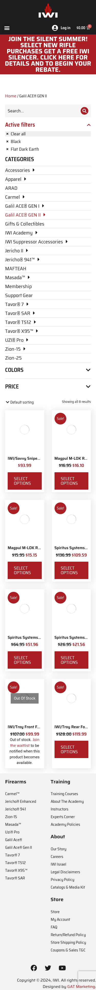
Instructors (59, 809)
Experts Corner (63, 817)
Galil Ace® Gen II (18, 847)
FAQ (54, 927)
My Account (60, 919)
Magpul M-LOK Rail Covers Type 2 (38, 548)
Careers (57, 856)
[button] (7, 27)
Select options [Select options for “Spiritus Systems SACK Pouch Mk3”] (22, 660)
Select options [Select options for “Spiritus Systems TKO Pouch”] (69, 660)
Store (55, 912)
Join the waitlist (24, 743)
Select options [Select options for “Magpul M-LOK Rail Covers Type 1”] (69, 481)
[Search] (84, 111)
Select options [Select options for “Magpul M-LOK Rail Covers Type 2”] (22, 570)
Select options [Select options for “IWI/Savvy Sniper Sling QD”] (22, 481)
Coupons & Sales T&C (68, 950)
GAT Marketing (81, 986)
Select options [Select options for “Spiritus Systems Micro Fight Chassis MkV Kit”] (69, 570)
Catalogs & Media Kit (68, 887)
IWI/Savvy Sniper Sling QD (31, 458)
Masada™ (13, 824)
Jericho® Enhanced (20, 801)
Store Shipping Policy (68, 942)
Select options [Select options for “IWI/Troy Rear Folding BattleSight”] (69, 749)
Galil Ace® (13, 839)
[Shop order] (27, 402)
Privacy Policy (62, 879)
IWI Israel (58, 864)
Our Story (58, 849)
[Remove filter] (48, 133)
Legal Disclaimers (65, 872)
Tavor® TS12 (15, 862)
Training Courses (64, 794)
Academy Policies (65, 824)
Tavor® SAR (15, 878)
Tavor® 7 (12, 855)
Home (10, 96)
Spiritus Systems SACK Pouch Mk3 (39, 637)
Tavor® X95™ (16, 870)
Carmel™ (12, 794)
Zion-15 (11, 817)
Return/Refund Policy (68, 935)
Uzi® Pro (12, 832)
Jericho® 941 (15, 809)
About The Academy (67, 801)
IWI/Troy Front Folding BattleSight (39, 727)
